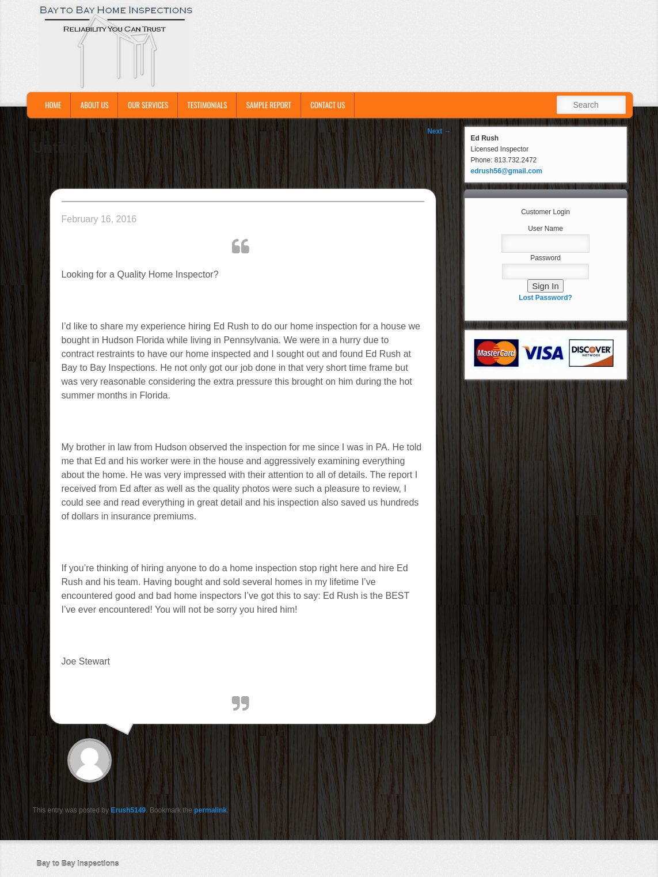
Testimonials (207, 105)
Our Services (148, 105)
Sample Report (268, 105)
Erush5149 (128, 810)
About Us (95, 105)
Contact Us (327, 105)
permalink (210, 810)
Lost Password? (545, 298)
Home (53, 105)
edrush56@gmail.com (506, 171)
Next (439, 131)
